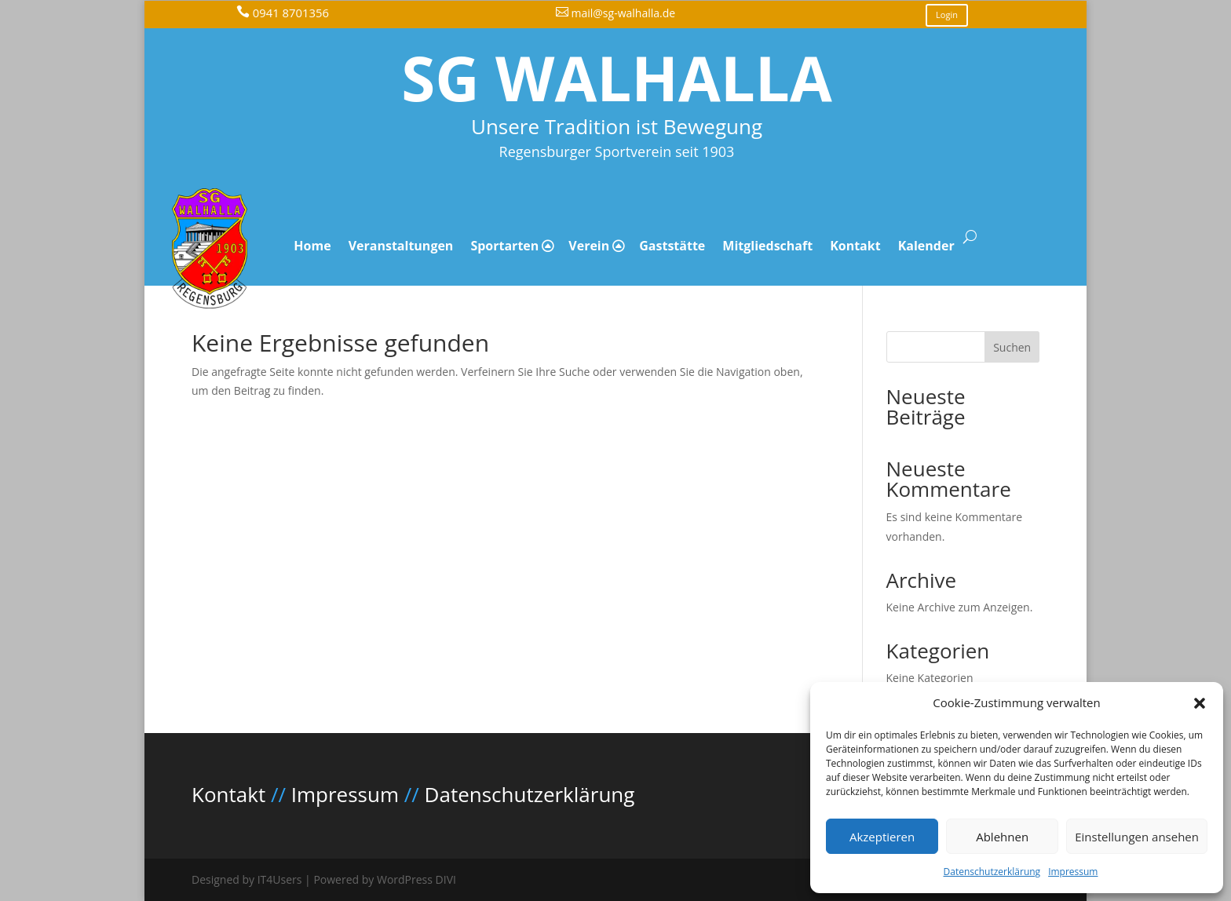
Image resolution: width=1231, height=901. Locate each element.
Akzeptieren (882, 836)
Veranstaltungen (401, 245)
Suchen (1012, 347)
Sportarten (504, 245)
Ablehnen (1002, 836)
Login (947, 14)
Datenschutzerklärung (992, 871)
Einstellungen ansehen (1137, 836)
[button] (1199, 703)
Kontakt (855, 245)
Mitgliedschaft (767, 245)
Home (312, 245)
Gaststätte (672, 245)
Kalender (926, 245)
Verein (588, 245)
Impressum (1073, 871)
